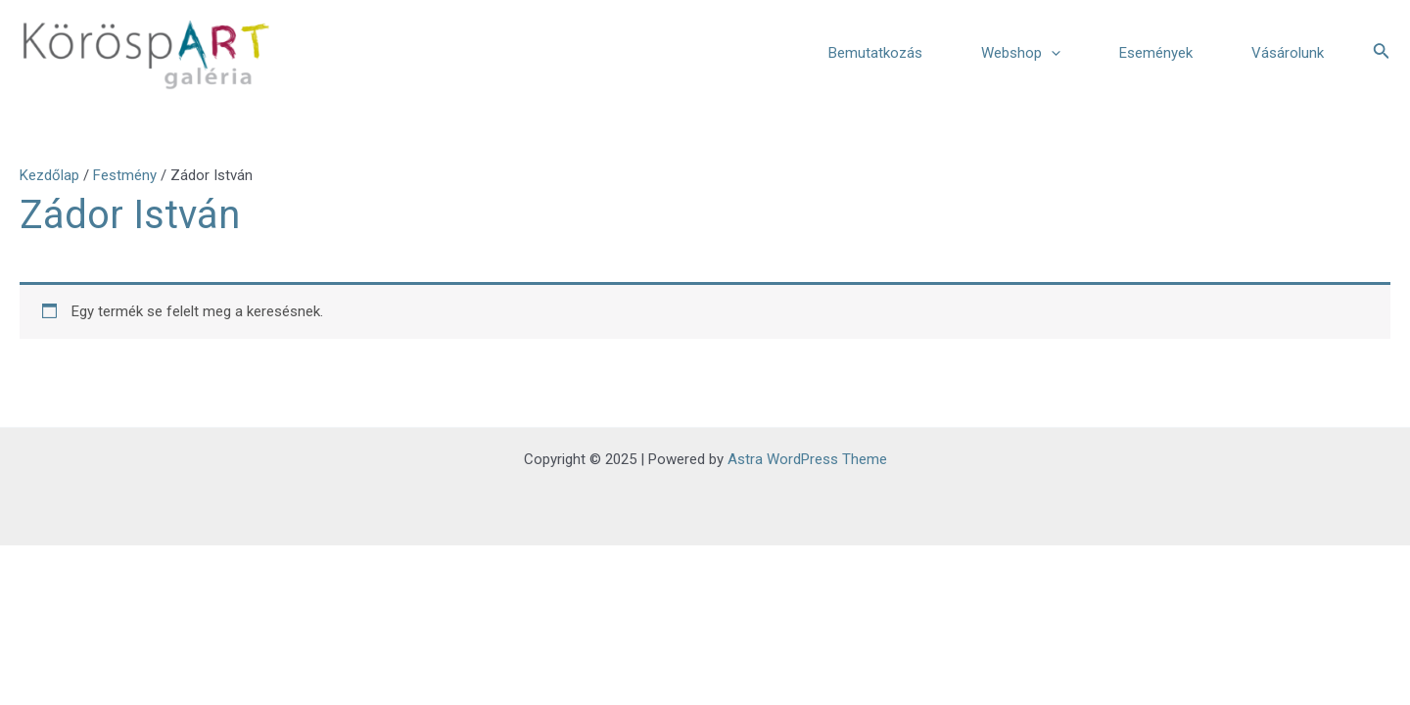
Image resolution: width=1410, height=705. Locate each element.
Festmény (125, 175)
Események (1156, 53)
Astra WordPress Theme (807, 459)
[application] (1051, 53)
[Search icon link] (1381, 52)
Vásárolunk (1287, 53)
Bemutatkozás (875, 53)
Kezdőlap (49, 175)
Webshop (1020, 53)
